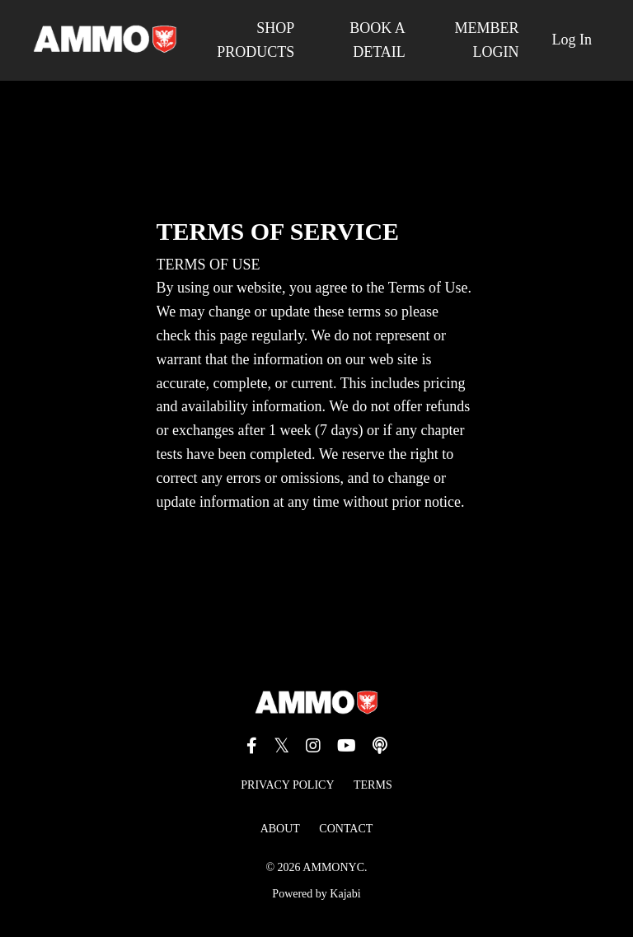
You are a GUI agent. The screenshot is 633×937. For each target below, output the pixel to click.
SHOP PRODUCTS (255, 40)
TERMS (373, 785)
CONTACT (346, 828)
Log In (572, 39)
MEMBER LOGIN (486, 40)
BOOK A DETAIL (377, 40)
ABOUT (280, 828)
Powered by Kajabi (316, 894)
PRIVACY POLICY (287, 785)
